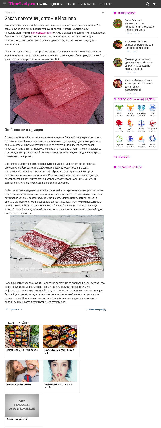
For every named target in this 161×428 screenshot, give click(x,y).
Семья (74, 4)
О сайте (74, 414)
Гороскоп (108, 4)
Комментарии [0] (96, 309)
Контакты (75, 418)
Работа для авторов (103, 414)
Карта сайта (99, 418)
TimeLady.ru (22, 3)
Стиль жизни (90, 4)
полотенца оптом (41, 32)
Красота (46, 4)
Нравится (14, 309)
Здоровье (61, 4)
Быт (104, 13)
